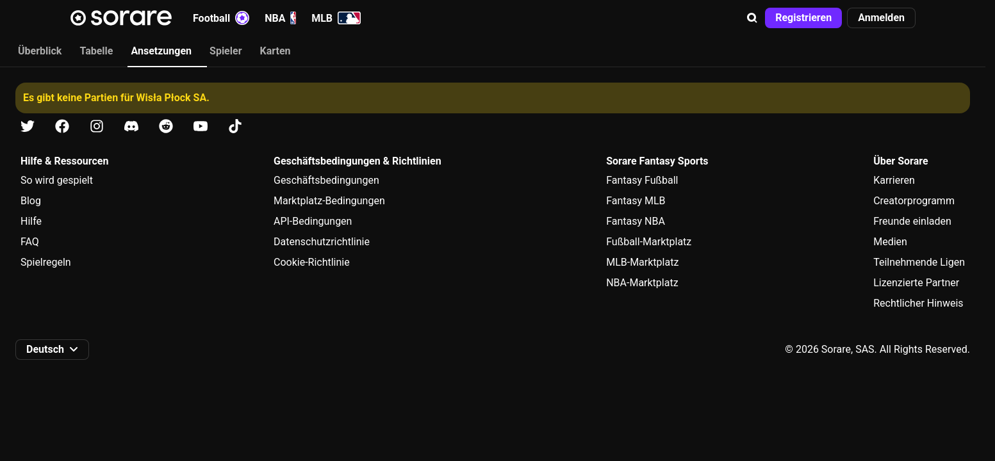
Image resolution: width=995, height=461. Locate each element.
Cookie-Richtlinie (312, 262)
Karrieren (894, 180)
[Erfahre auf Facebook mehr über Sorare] (62, 126)
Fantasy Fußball (642, 180)
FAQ (30, 242)
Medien (890, 242)
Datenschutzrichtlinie (322, 242)
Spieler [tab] (226, 51)
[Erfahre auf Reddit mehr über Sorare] (166, 126)
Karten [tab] (275, 51)
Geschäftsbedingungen (326, 180)
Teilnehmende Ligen (919, 262)
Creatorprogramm (914, 201)
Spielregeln (46, 262)
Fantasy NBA (635, 221)
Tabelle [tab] (96, 51)
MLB (336, 18)
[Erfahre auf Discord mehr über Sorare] (131, 126)
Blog (31, 201)
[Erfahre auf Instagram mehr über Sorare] (97, 126)
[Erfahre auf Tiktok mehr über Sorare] (235, 126)
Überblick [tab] (40, 51)
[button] (752, 18)
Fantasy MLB (635, 201)
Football (221, 18)
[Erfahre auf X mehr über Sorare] (27, 126)
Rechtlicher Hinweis (918, 303)
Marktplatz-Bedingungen (329, 201)
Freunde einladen (912, 221)
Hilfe (31, 221)
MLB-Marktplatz (642, 262)
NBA (280, 18)
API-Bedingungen (313, 221)
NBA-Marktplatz (642, 283)
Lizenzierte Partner (916, 283)
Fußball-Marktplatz (648, 242)
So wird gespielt (57, 180)
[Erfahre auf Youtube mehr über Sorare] (200, 126)
